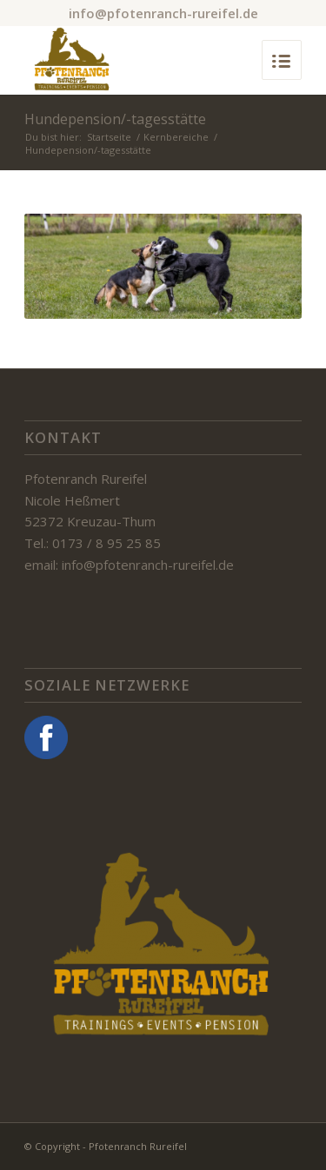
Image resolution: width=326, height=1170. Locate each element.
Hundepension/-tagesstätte (115, 119)
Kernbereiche (176, 136)
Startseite (109, 136)
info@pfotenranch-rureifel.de (163, 13)
